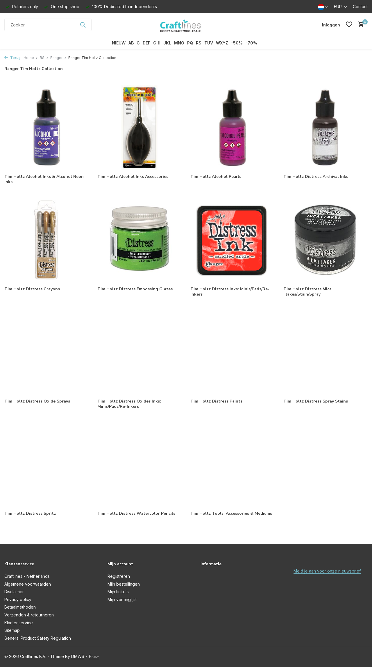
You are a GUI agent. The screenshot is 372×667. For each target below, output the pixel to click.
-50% (237, 42)
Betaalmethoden (20, 607)
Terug (12, 58)
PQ (190, 42)
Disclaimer (14, 591)
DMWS (77, 656)
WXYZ (222, 42)
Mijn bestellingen (124, 584)
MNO (179, 42)
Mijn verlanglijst (122, 599)
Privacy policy (17, 599)
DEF (146, 42)
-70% (251, 42)
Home (31, 58)
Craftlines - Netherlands (27, 576)
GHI (156, 42)
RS (198, 42)
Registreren (119, 576)
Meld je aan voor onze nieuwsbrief (327, 570)
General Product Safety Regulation (37, 638)
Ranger (58, 58)
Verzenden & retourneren (29, 614)
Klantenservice (18, 622)
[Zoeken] (48, 25)
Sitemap (12, 630)
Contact (360, 6)
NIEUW (119, 42)
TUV (208, 42)
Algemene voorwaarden (27, 584)
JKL (167, 42)
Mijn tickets (118, 591)
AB (131, 42)
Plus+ (94, 656)
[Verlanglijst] (349, 24)
